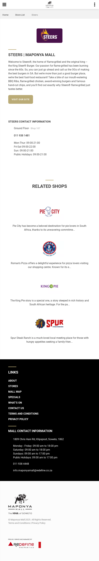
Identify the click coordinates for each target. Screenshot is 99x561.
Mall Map (15, 391)
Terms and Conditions (23, 413)
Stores (13, 386)
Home (5, 15)
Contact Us (16, 408)
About (12, 380)
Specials (14, 397)
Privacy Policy (18, 419)
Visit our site (21, 99)
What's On (15, 402)
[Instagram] (82, 110)
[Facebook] (76, 110)
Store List (20, 15)
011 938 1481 (22, 135)
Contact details (93, 4)
